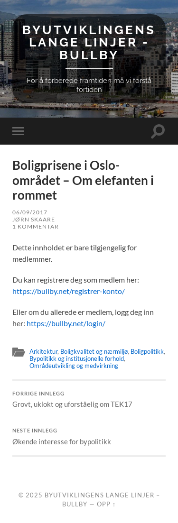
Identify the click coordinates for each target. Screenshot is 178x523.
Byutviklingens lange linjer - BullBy (89, 42)
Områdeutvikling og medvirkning (73, 365)
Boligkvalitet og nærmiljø (94, 351)
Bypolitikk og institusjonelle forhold (76, 358)
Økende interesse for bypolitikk (89, 437)
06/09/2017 (29, 212)
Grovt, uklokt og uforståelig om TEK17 (89, 400)
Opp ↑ (106, 504)
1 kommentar (35, 226)
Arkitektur (43, 351)
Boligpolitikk (147, 351)
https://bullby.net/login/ (66, 323)
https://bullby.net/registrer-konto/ (68, 290)
